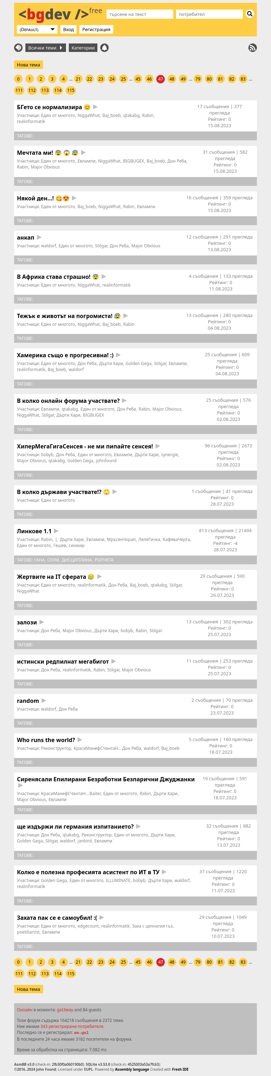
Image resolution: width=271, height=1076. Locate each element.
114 (58, 90)
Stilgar (101, 246)
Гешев (59, 545)
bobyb (47, 455)
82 (231, 79)
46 (149, 79)
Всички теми (45, 48)
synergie (169, 455)
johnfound (106, 461)
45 (138, 79)
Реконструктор (56, 748)
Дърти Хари (111, 363)
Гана (39, 560)
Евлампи (87, 161)
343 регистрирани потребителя (72, 1026)
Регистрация (96, 29)
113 (45, 90)
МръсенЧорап (121, 539)
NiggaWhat (89, 115)
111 (19, 90)
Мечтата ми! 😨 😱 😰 (48, 153)
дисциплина (77, 560)
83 (243, 79)
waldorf (48, 246)
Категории (83, 48)
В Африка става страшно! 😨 (58, 277)
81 (220, 79)
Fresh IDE (180, 1069)
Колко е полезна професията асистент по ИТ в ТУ (88, 872)
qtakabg (131, 115)
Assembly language (132, 1069)
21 (78, 79)
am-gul (81, 1032)
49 (183, 79)
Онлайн (24, 1009)
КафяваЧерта (176, 539)
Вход (68, 29)
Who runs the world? (46, 740)
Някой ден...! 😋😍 (43, 198)
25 (123, 79)
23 (100, 79)
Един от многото (58, 115)
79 (197, 79)
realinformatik (31, 121)
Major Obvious (45, 167)
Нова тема (28, 64)
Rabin (147, 115)
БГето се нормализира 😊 (54, 107)
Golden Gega (138, 363)
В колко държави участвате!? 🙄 (63, 492)
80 (209, 79)
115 (70, 90)
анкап (26, 237)
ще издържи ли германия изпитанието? (75, 826)
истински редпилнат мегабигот (63, 661)
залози (27, 622)
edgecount (88, 926)
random (28, 701)
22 (89, 79)
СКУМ (53, 560)
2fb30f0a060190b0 (67, 1064)
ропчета (104, 560)
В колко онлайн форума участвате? (68, 401)
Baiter (95, 793)
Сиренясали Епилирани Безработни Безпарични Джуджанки (106, 779)
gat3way (65, 1009)
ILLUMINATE (118, 880)
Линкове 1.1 (34, 531)
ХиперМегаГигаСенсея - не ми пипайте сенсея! (85, 446)
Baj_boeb (111, 115)
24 (112, 79)
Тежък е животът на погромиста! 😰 (69, 316)
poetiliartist (28, 932)
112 (32, 90)
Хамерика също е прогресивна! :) (65, 355)
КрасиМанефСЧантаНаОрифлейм (108, 748)
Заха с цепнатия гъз (152, 926)
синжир (77, 545)
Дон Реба (176, 161)
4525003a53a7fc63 (143, 1064)
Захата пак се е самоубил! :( (57, 918)
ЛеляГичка (149, 539)
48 (171, 79)
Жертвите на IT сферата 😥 (56, 577)
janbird (85, 841)
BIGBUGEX (133, 161)
